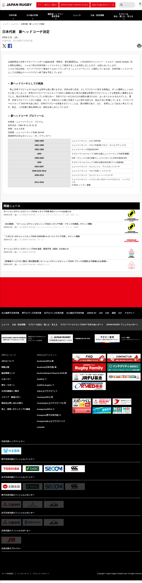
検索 (121, 5)
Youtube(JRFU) (44, 399)
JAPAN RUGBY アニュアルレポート (122, 326)
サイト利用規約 (8, 576)
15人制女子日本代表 (75, 315)
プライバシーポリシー (42, 576)
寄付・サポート (8, 387)
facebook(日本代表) (45, 369)
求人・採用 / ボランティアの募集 (15, 411)
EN (140, 6)
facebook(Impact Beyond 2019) (51, 375)
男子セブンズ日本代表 (31, 315)
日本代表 (6, 41)
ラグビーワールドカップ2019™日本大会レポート (81, 326)
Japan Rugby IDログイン (102, 5)
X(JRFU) (41, 381)
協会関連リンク (8, 375)
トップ (5, 24)
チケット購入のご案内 (47, 5)
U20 (107, 315)
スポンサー (6, 381)
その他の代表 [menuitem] (32, 15)
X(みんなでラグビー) (46, 393)
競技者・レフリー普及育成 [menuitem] (55, 15)
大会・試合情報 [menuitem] (97, 15)
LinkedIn (41, 430)
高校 (114, 315)
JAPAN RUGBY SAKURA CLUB (73, 5)
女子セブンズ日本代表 (54, 315)
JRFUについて (7, 363)
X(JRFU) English (44, 387)
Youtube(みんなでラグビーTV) (50, 405)
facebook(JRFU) (44, 363)
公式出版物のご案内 (10, 393)
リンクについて (24, 576)
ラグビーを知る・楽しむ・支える (42, 326)
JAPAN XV (91, 315)
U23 (101, 315)
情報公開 (5, 369)
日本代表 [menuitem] (13, 15)
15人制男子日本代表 (22, 41)
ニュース (14, 24)
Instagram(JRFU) (45, 411)
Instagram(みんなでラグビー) (50, 424)
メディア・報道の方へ (11, 399)
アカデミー (129, 315)
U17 (120, 315)
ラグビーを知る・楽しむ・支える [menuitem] (123, 15)
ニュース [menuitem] (77, 15)
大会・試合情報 (19, 326)
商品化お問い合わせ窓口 (12, 405)
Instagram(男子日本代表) (48, 417)
